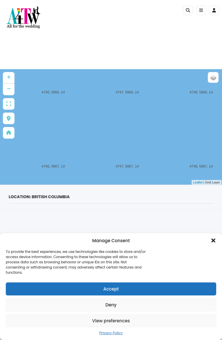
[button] (213, 240)
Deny (111, 305)
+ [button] (9, 77)
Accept (111, 289)
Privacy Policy (111, 332)
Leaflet (198, 182)
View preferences (111, 321)
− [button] (9, 89)
